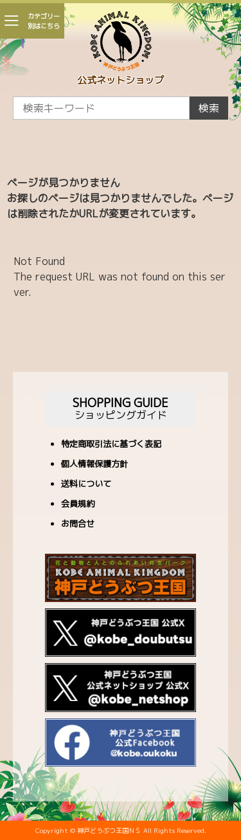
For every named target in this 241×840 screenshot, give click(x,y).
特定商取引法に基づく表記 (111, 445)
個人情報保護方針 (94, 465)
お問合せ (77, 524)
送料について (86, 484)
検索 (209, 108)
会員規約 (77, 504)
